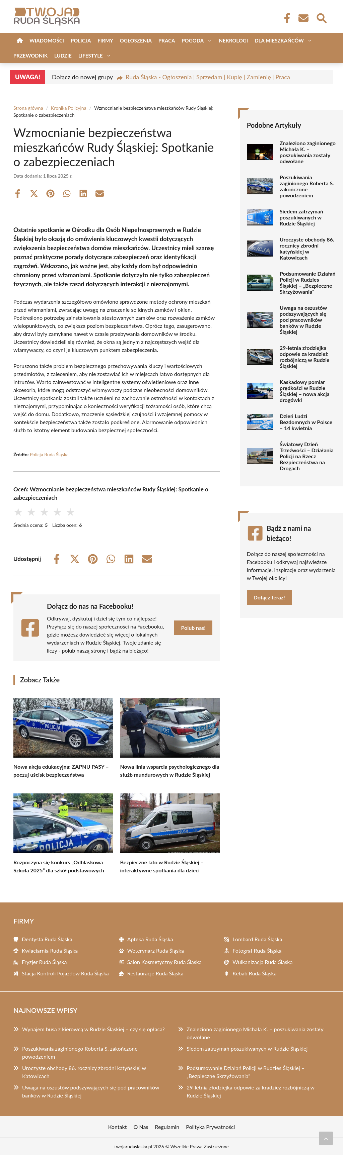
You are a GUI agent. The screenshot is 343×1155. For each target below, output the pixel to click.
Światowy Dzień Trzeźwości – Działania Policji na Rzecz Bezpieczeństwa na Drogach (307, 456)
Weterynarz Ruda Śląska (155, 950)
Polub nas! (193, 627)
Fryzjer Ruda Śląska (44, 962)
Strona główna (28, 108)
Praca (166, 40)
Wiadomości (46, 40)
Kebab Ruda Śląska (254, 973)
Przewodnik (30, 56)
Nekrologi (233, 40)
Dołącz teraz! (269, 597)
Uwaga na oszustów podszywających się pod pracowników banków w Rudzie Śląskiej (303, 320)
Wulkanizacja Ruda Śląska (262, 962)
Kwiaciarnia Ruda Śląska (50, 950)
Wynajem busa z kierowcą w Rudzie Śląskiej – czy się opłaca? (93, 1029)
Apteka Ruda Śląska (150, 939)
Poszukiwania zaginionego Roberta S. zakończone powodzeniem (307, 186)
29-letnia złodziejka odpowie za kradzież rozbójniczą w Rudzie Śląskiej (305, 357)
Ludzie (63, 56)
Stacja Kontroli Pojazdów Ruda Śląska (65, 973)
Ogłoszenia (136, 40)
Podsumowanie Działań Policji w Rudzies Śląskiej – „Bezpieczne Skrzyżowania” (308, 283)
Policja (81, 40)
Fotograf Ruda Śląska (256, 950)
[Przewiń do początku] (326, 1138)
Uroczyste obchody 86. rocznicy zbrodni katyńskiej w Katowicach (307, 248)
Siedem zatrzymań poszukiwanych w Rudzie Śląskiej (301, 217)
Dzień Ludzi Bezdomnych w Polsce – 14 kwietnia (306, 422)
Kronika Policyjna (68, 108)
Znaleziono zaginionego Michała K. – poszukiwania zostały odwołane (308, 152)
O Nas (141, 1127)
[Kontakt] (303, 18)
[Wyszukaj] (321, 17)
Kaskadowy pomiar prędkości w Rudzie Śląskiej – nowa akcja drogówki (305, 391)
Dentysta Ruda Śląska (47, 939)
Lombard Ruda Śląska (257, 939)
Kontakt (117, 1127)
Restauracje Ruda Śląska (155, 973)
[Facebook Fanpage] (285, 18)
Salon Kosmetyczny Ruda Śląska (164, 962)
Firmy (105, 40)
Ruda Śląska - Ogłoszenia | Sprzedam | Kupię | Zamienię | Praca (208, 77)
